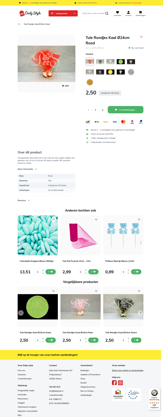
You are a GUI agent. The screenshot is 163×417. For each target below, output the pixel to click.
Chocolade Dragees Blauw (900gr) (37, 261)
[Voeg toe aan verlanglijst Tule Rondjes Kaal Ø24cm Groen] (53, 291)
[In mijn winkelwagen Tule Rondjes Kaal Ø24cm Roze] (93, 340)
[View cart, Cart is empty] (140, 13)
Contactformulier (25, 379)
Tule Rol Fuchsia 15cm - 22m (76, 261)
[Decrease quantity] (43, 273)
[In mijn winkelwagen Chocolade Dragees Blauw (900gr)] (50, 271)
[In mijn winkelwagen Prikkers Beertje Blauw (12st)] (136, 271)
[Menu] (158, 389)
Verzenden (22, 394)
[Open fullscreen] (46, 64)
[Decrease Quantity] (88, 109)
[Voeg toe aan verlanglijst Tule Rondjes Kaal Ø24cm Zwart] (139, 291)
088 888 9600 (54, 387)
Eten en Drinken (87, 391)
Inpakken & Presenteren (90, 374)
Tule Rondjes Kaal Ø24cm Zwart (121, 332)
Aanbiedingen (86, 395)
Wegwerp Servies (88, 387)
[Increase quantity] (43, 270)
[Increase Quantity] (103, 109)
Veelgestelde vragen (26, 390)
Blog (19, 415)
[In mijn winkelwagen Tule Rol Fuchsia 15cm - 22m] (93, 271)
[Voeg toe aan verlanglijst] (141, 37)
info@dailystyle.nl (56, 391)
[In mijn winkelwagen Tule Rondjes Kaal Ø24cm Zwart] (136, 340)
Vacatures (22, 374)
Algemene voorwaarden (27, 411)
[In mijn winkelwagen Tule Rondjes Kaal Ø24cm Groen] (50, 340)
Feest (83, 379)
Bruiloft (84, 383)
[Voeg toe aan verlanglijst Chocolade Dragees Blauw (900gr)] (53, 219)
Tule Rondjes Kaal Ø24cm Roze (77, 332)
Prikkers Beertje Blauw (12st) (119, 261)
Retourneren (23, 399)
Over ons (21, 370)
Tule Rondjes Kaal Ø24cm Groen (35, 332)
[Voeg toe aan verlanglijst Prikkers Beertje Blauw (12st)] (139, 219)
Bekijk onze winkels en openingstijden (127, 370)
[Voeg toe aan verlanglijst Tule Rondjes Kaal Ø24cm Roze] (96, 291)
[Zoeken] (107, 13)
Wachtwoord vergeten (27, 407)
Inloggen (21, 403)
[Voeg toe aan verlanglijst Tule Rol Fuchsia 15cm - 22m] (96, 219)
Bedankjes (85, 370)
